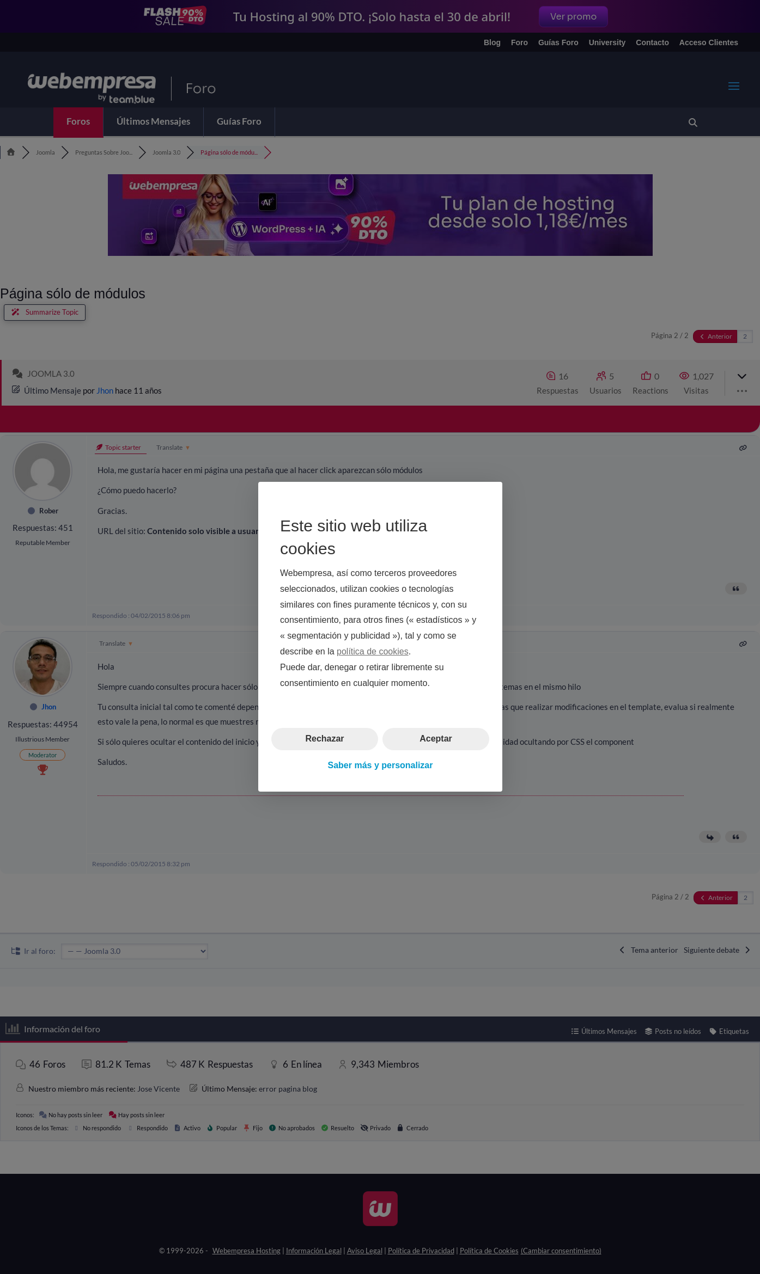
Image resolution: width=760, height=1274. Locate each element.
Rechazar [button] (324, 739)
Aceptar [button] (435, 739)
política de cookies (373, 651)
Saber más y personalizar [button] (380, 765)
